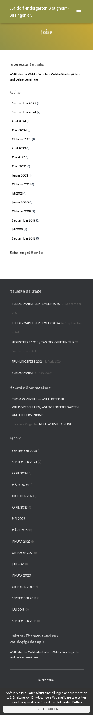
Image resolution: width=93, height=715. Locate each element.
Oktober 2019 (21, 211)
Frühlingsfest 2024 (28, 361)
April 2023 (19, 148)
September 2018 (23, 238)
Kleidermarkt (23, 373)
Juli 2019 (17, 229)
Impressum (46, 680)
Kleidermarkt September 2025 (36, 304)
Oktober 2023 (21, 139)
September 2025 (24, 103)
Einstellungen (46, 709)
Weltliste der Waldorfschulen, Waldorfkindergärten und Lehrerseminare (45, 407)
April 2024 (19, 121)
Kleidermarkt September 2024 (36, 323)
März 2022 (19, 166)
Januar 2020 (20, 202)
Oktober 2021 (21, 184)
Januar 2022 (20, 175)
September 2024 (24, 112)
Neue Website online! (55, 424)
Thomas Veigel (24, 399)
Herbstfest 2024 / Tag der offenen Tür (43, 342)
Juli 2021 (17, 193)
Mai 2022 (18, 157)
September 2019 (23, 220)
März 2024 (19, 130)
